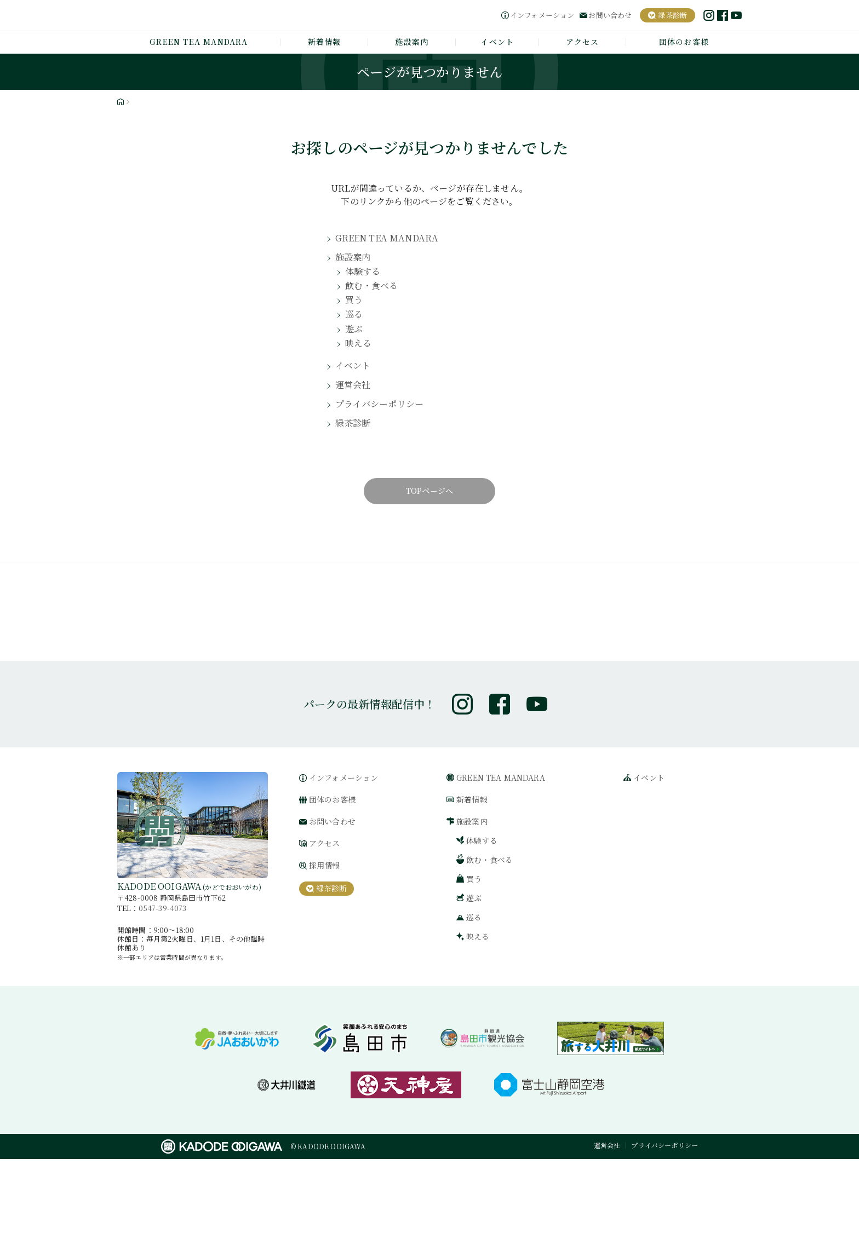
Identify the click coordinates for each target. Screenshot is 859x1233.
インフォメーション (542, 15)
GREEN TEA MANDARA (199, 41)
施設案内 (411, 41)
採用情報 (324, 939)
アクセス (582, 41)
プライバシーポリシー (384, 420)
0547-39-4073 (163, 982)
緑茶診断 (355, 441)
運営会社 (355, 400)
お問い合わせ (610, 15)
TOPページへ (429, 510)
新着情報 (324, 41)
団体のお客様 (684, 41)
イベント (497, 41)
